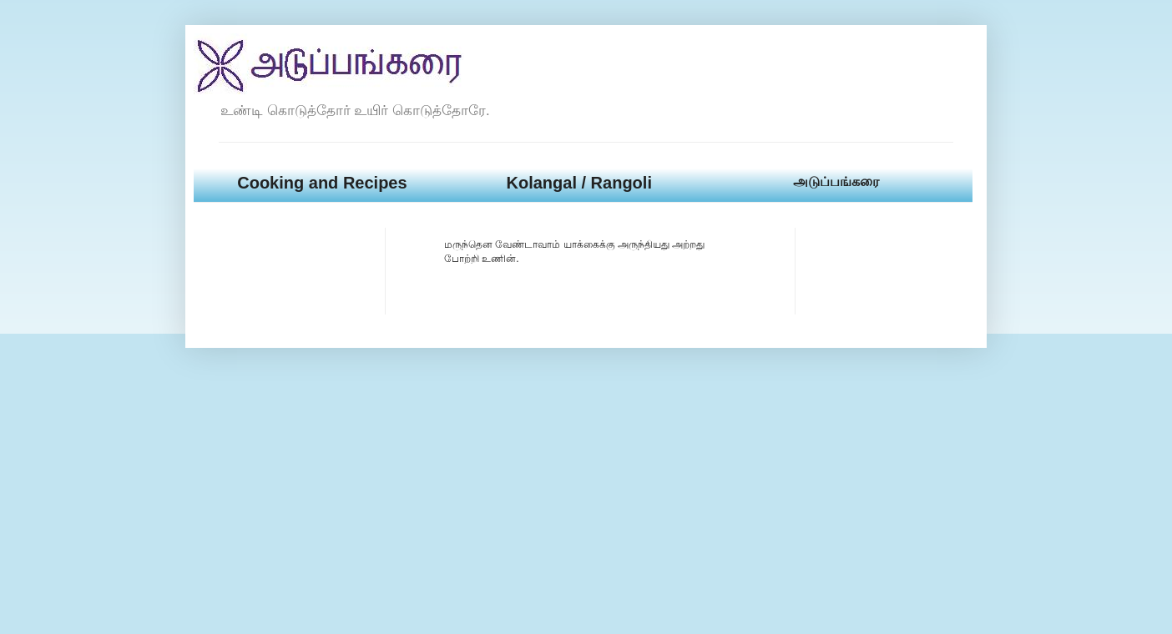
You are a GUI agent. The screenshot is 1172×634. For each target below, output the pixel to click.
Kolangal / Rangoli (578, 183)
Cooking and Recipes (322, 183)
